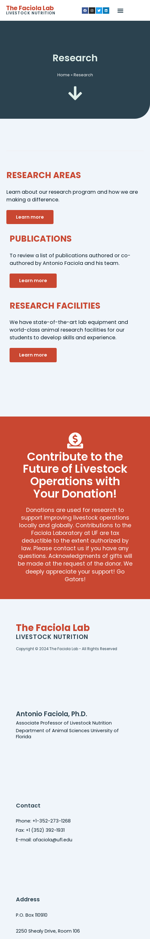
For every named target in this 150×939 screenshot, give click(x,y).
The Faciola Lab (30, 8)
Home (63, 75)
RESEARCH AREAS (43, 175)
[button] (120, 10)
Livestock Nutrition (30, 13)
